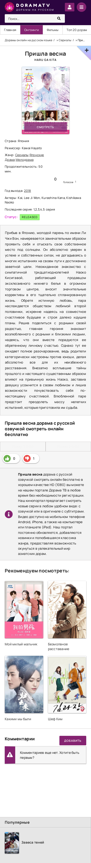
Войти (69, 7)
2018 (27, 191)
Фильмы (53, 30)
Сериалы (22, 155)
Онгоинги (31, 30)
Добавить (72, 741)
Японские (36, 155)
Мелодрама (25, 159)
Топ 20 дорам (77, 30)
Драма (10, 159)
